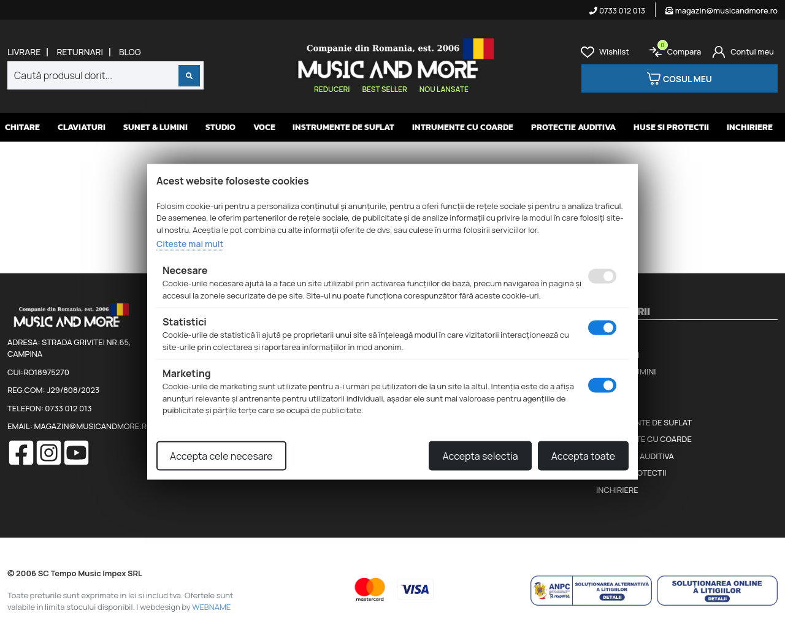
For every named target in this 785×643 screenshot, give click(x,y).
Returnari (79, 52)
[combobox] (105, 75)
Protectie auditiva (573, 127)
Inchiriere (750, 127)
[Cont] (743, 52)
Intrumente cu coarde (462, 127)
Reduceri (332, 89)
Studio (220, 127)
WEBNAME (211, 606)
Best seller (384, 89)
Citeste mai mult (189, 243)
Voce (264, 127)
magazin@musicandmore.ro (721, 10)
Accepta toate (583, 455)
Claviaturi (81, 127)
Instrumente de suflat (343, 127)
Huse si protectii (671, 127)
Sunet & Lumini (155, 127)
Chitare (22, 127)
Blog (130, 52)
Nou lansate (444, 89)
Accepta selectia (480, 455)
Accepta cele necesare (221, 455)
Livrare (23, 52)
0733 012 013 (617, 10)
